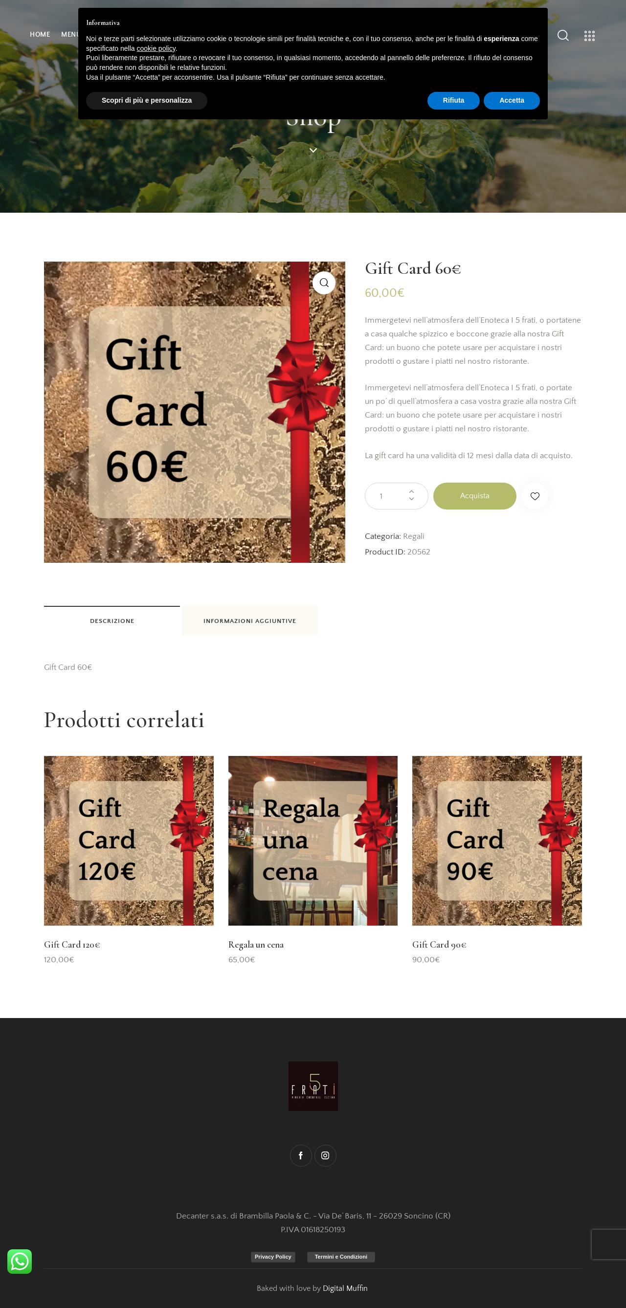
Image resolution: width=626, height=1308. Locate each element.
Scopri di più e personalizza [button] (147, 100)
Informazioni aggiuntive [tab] (249, 621)
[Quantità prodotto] (396, 496)
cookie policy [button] (156, 48)
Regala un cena (256, 944)
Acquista (475, 495)
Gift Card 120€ (72, 944)
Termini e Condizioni (341, 1257)
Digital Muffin (345, 1288)
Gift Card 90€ (439, 944)
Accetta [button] (511, 100)
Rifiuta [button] (454, 100)
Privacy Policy (273, 1257)
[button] (324, 282)
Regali (414, 536)
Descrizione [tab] (112, 621)
